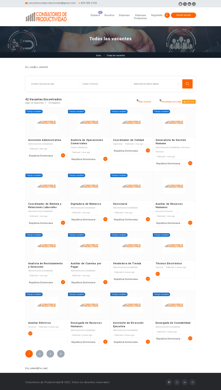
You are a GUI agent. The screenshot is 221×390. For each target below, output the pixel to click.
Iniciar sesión (183, 15)
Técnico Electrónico (169, 263)
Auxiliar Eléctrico (39, 322)
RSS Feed (189, 102)
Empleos (95, 15)
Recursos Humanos (164, 211)
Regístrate (156, 15)
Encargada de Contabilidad (173, 322)
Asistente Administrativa (44, 140)
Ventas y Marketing (79, 147)
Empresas (124, 15)
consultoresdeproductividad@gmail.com (52, 3)
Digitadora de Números (86, 203)
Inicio (98, 55)
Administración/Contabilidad (40, 144)
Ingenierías (118, 144)
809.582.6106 (89, 3)
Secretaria (120, 203)
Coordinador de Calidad (128, 140)
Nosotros (109, 15)
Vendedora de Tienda (127, 263)
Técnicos (159, 267)
